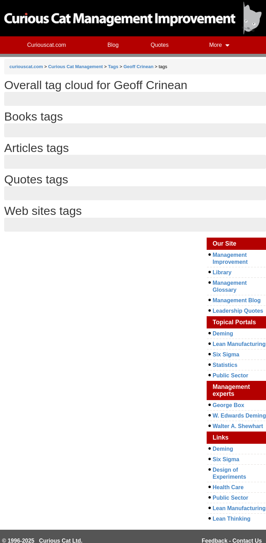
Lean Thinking (231, 519)
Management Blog (237, 300)
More (219, 45)
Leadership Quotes (238, 311)
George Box (228, 405)
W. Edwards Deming (239, 416)
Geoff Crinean (139, 66)
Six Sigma (226, 354)
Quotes (159, 45)
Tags (113, 66)
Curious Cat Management (75, 66)
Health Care (228, 487)
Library (222, 272)
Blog (113, 45)
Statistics (225, 365)
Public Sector (230, 375)
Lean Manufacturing (239, 344)
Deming (223, 333)
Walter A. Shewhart (238, 426)
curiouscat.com (26, 66)
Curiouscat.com (46, 45)
